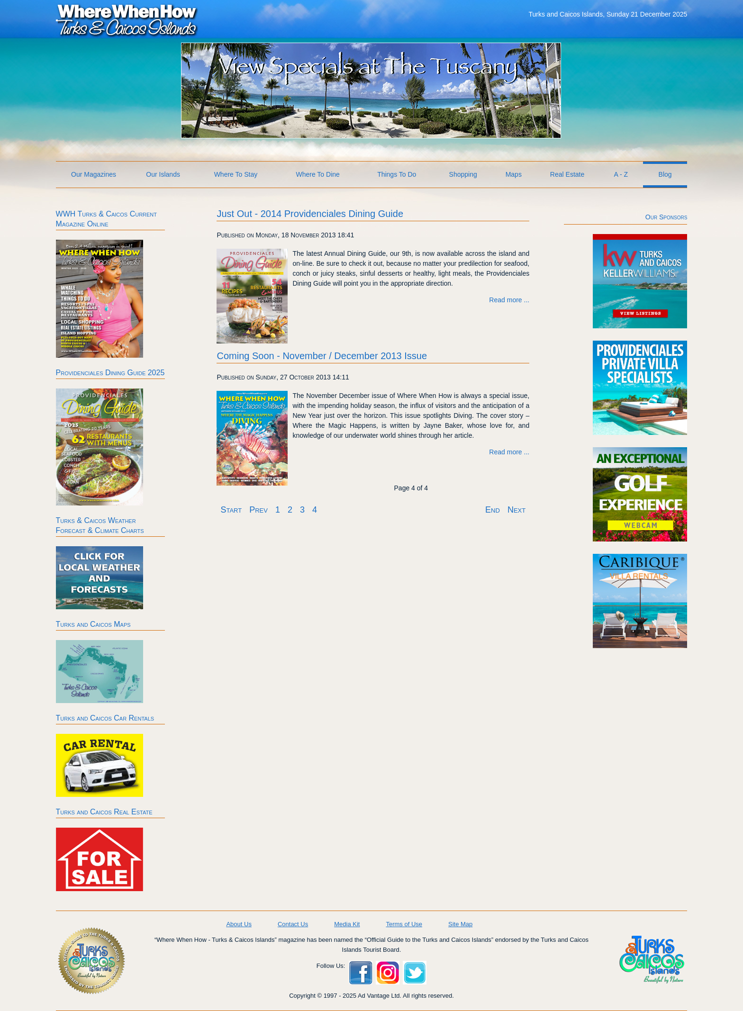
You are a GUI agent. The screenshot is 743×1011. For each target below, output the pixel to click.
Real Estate (567, 174)
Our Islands (163, 174)
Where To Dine (317, 174)
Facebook (360, 972)
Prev (258, 510)
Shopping (463, 174)
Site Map (460, 924)
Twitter (414, 972)
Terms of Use (404, 924)
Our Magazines (93, 174)
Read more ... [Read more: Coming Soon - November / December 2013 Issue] (509, 452)
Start (231, 510)
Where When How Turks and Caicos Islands (127, 19)
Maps (514, 174)
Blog (665, 174)
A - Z (621, 174)
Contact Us (293, 924)
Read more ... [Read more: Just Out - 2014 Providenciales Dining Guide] (509, 300)
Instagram (387, 972)
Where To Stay (236, 174)
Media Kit (347, 924)
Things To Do (396, 174)
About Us (238, 924)
